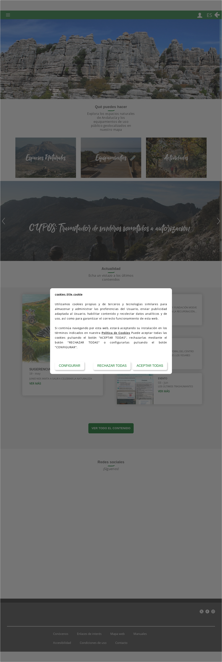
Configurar (69, 365)
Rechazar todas (112, 365)
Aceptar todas (150, 365)
